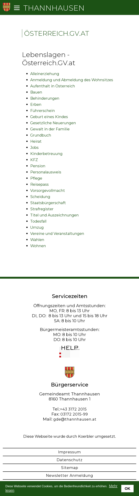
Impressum (69, 452)
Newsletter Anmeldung (69, 475)
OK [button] (127, 489)
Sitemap (69, 467)
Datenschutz (69, 460)
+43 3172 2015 (73, 409)
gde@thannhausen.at (74, 419)
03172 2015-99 (74, 414)
